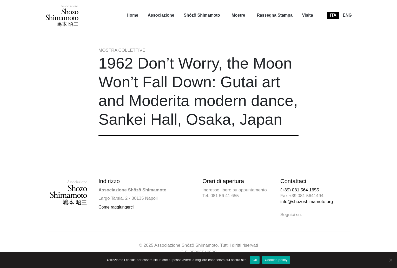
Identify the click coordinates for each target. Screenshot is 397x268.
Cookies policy (276, 260)
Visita (307, 15)
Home (132, 15)
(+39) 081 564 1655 (299, 189)
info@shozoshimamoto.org (306, 201)
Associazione (161, 15)
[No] (390, 260)
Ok (255, 260)
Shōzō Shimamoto (202, 15)
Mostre (238, 15)
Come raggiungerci (116, 207)
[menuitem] (132, 15)
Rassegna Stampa (275, 15)
